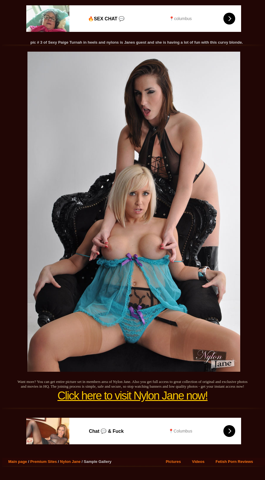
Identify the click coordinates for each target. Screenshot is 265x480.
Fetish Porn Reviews (234, 461)
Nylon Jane (70, 461)
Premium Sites (43, 461)
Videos (198, 461)
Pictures (173, 461)
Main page (17, 461)
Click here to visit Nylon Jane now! (133, 395)
